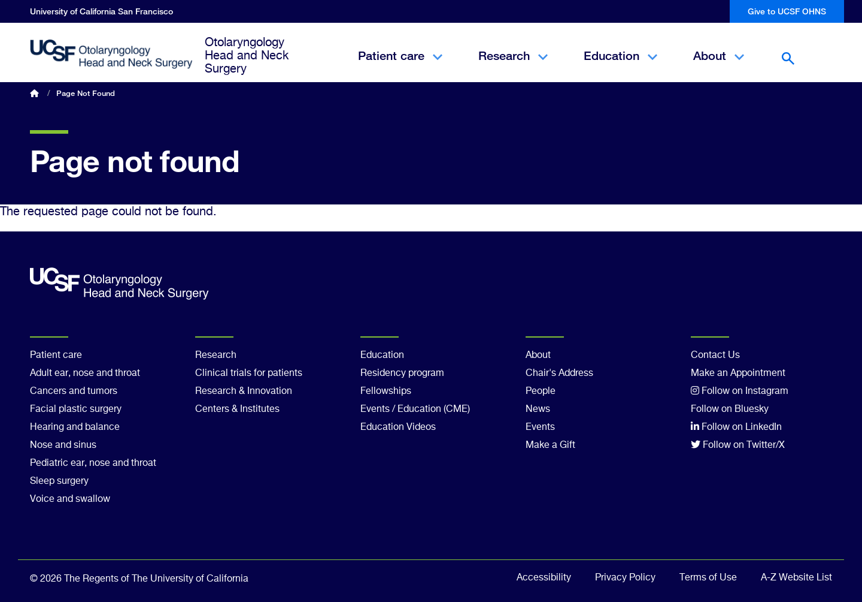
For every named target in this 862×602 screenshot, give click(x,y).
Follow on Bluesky (730, 409)
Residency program (402, 373)
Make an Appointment (738, 373)
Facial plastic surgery (76, 409)
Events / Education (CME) (415, 409)
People (541, 391)
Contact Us (715, 355)
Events (540, 427)
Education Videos (398, 427)
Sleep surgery (59, 481)
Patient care (400, 66)
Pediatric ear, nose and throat (93, 463)
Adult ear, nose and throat (85, 373)
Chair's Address (559, 373)
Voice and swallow (70, 499)
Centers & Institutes (237, 409)
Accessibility (544, 578)
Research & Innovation (243, 391)
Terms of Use (708, 578)
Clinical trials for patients (248, 373)
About (718, 66)
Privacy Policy (625, 578)
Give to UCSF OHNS (787, 11)
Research (513, 66)
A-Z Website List (796, 578)
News (538, 409)
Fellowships (385, 391)
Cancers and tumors (73, 391)
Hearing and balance (75, 427)
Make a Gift (550, 445)
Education (620, 66)
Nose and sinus (63, 445)
